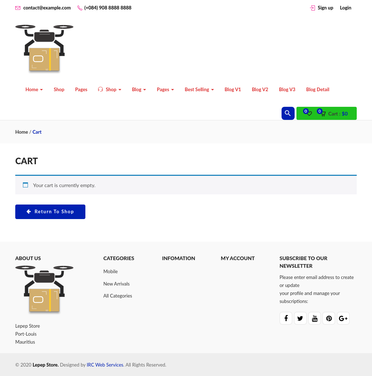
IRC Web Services (105, 365)
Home (34, 89)
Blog (139, 89)
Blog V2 (260, 89)
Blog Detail (317, 89)
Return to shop (53, 211)
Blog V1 (233, 89)
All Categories (118, 296)
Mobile (111, 271)
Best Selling (199, 89)
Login (345, 8)
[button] (336, 113)
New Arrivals (117, 284)
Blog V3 (287, 89)
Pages (81, 89)
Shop (59, 89)
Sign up (325, 8)
